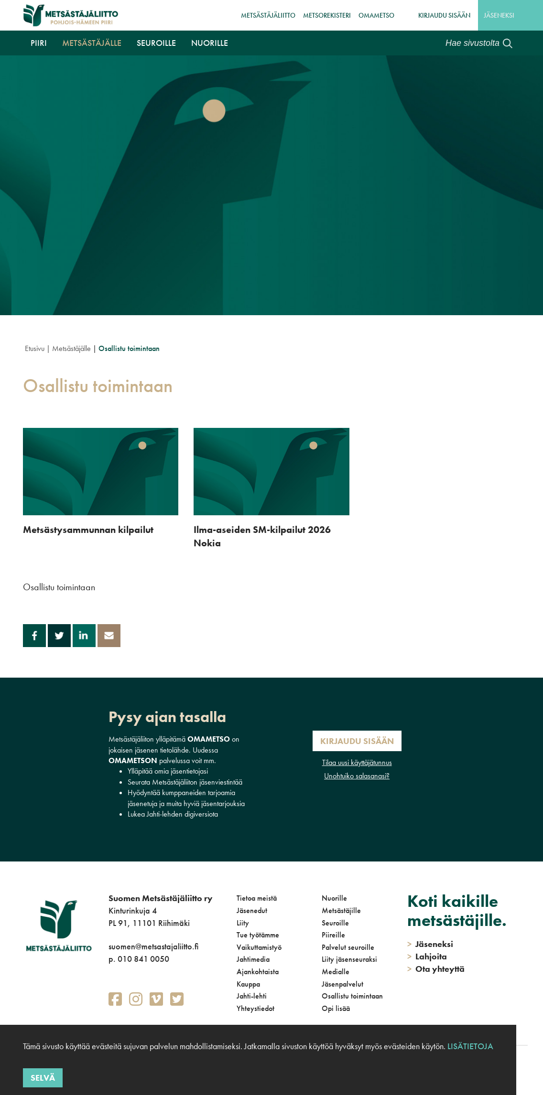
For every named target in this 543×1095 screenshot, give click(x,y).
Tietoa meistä (257, 898)
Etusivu (34, 348)
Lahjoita (427, 956)
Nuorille (209, 42)
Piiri (39, 42)
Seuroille (156, 42)
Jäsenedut (252, 910)
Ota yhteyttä (436, 968)
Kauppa (248, 984)
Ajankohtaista (258, 972)
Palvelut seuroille (348, 947)
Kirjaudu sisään (444, 15)
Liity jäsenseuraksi (349, 959)
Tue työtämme (258, 935)
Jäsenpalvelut (342, 984)
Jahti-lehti (252, 996)
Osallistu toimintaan (352, 996)
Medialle (335, 972)
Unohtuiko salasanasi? (357, 776)
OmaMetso (376, 15)
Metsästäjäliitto (268, 15)
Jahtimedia (253, 959)
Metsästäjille (341, 910)
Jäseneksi (499, 15)
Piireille (333, 935)
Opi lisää (336, 1008)
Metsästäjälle (91, 42)
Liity (243, 923)
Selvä (43, 1077)
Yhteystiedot (255, 1008)
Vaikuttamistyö (259, 947)
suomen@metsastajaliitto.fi (153, 946)
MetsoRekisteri (327, 15)
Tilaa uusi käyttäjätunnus (357, 762)
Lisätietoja (470, 1046)
